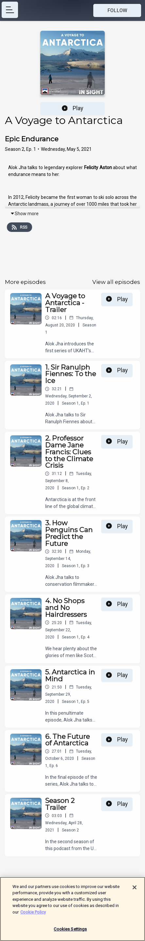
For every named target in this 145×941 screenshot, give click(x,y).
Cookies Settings (70, 931)
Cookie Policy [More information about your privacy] (33, 914)
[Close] (134, 889)
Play (72, 108)
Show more (24, 213)
